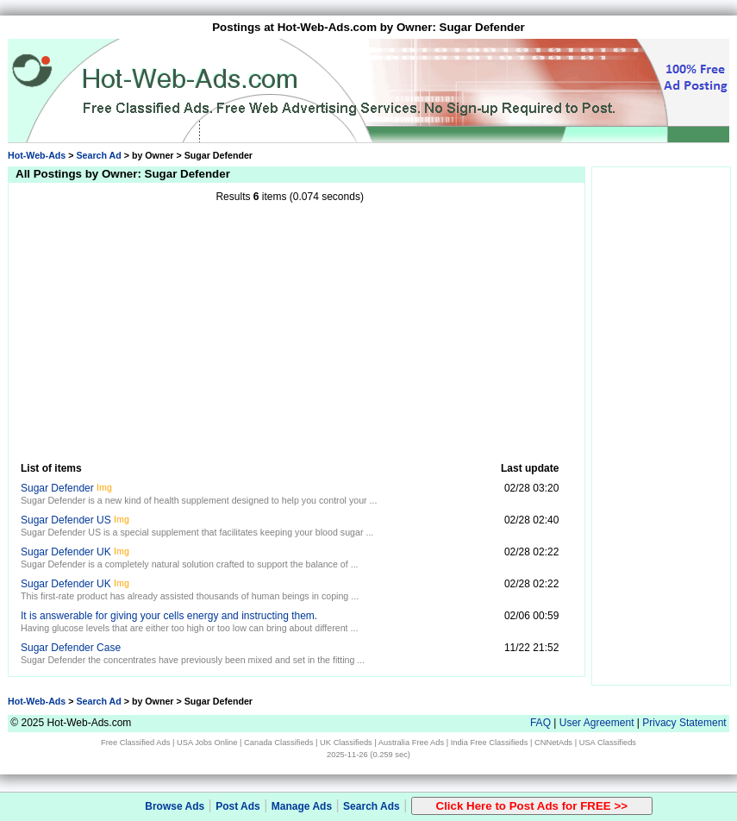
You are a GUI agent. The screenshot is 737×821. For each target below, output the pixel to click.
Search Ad (98, 155)
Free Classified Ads (135, 742)
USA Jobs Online (207, 742)
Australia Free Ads (411, 742)
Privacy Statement (684, 723)
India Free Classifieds (489, 742)
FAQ (540, 723)
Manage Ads (302, 806)
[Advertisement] (289, 331)
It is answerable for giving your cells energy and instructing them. (169, 616)
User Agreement (596, 723)
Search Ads (371, 806)
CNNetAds (553, 742)
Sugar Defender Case (71, 648)
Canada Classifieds (278, 742)
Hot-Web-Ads (37, 155)
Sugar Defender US (66, 520)
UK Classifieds (346, 742)
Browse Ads (174, 806)
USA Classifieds (607, 742)
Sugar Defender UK (66, 552)
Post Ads (237, 806)
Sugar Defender (57, 488)
